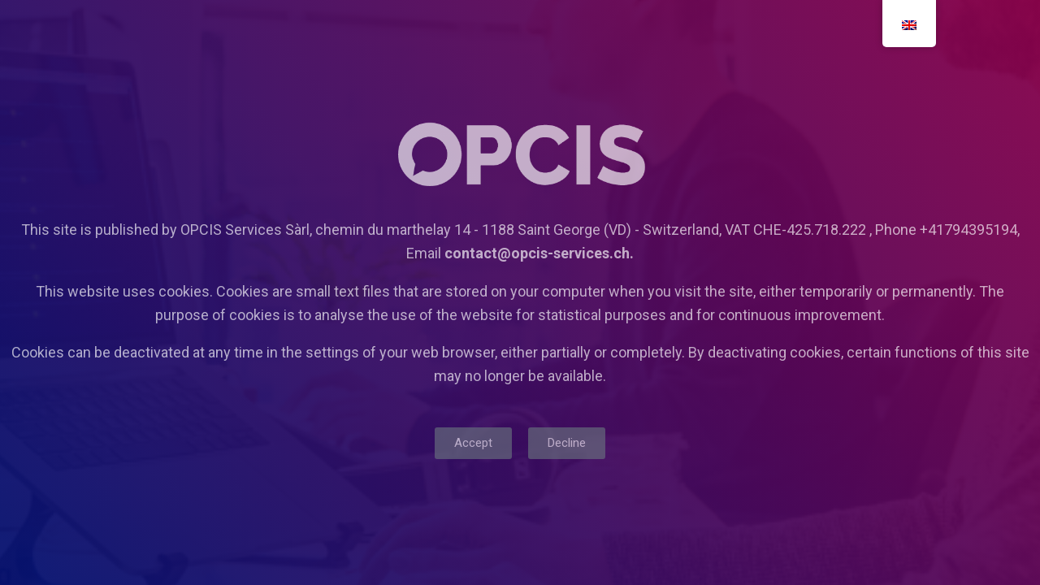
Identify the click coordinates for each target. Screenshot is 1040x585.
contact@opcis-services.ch (537, 253)
